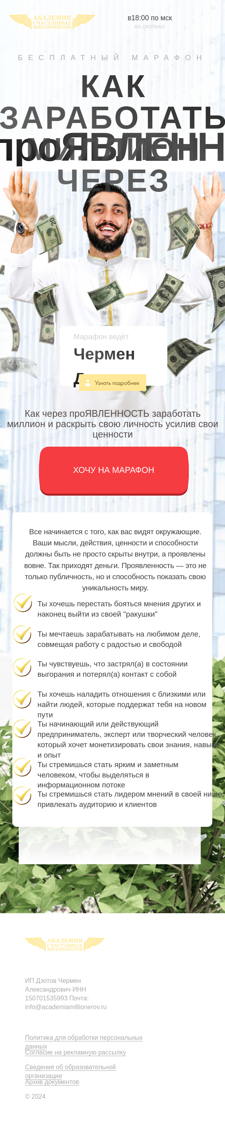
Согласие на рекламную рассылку (75, 1052)
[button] (114, 470)
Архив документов (52, 1081)
